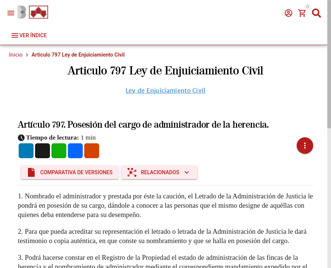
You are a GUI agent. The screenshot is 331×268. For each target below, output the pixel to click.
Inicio (15, 54)
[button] (305, 141)
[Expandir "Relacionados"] (159, 163)
